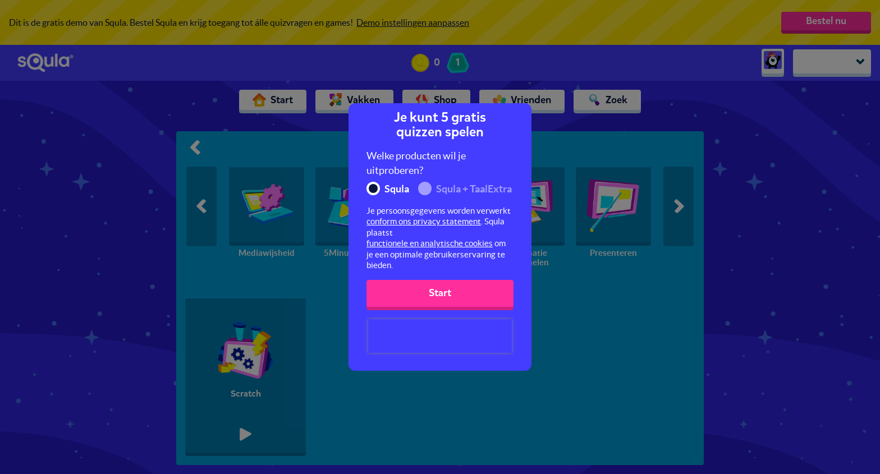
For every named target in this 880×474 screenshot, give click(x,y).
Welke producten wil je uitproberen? (416, 163)
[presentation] (440, 336)
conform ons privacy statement (423, 221)
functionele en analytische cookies (429, 243)
